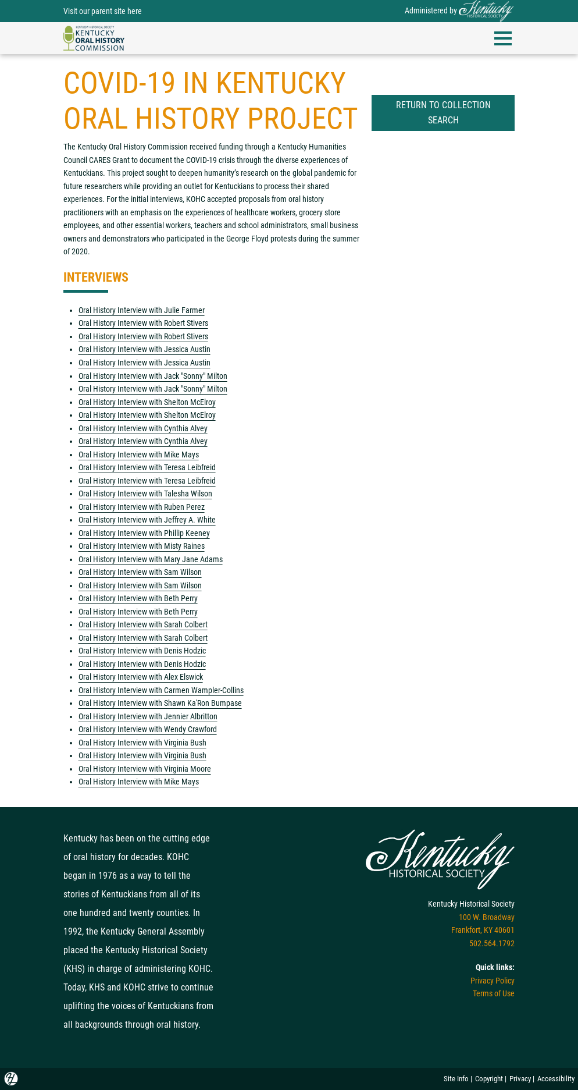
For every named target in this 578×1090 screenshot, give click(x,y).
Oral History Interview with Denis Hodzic (142, 650)
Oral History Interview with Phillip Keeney (144, 533)
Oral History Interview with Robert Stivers (143, 323)
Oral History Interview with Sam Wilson (140, 572)
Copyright (489, 1078)
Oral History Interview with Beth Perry (138, 598)
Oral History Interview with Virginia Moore (145, 768)
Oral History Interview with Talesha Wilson (145, 493)
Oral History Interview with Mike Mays (139, 454)
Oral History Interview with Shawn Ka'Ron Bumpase (160, 703)
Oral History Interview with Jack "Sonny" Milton (153, 376)
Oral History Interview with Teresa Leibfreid (147, 467)
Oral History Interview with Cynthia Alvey (143, 428)
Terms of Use (494, 993)
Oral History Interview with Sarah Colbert (143, 624)
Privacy (520, 1078)
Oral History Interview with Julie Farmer (142, 310)
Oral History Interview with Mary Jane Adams (151, 559)
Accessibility (556, 1078)
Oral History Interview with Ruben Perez (142, 507)
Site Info (456, 1078)
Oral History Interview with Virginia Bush (142, 742)
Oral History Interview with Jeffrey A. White (147, 519)
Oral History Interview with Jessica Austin (144, 349)
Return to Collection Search (443, 113)
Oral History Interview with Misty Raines (142, 546)
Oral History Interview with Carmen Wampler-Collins (161, 690)
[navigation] (93, 37)
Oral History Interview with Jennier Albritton (148, 716)
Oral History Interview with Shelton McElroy (147, 402)
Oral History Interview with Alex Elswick (141, 676)
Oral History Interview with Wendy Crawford (148, 729)
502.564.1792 (492, 943)
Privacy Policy (492, 980)
